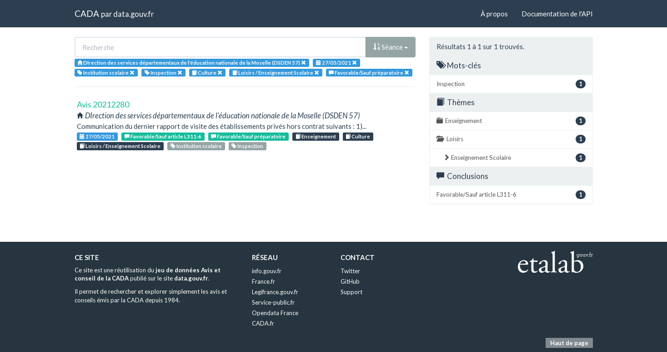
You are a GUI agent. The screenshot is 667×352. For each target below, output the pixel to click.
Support (351, 292)
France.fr (263, 281)
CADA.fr (263, 323)
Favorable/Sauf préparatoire (248, 136)
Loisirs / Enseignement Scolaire (120, 146)
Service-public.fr (273, 302)
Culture (358, 136)
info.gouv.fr (266, 271)
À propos (494, 14)
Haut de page (569, 343)
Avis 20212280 (103, 104)
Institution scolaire (196, 146)
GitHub (350, 281)
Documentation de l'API (557, 14)
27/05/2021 (97, 136)
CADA (87, 13)
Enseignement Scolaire (514, 157)
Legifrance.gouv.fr (275, 292)
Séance (390, 47)
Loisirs (511, 139)
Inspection (247, 146)
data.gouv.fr (133, 14)
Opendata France (275, 312)
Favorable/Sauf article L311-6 (163, 136)
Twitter (350, 271)
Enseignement (316, 136)
